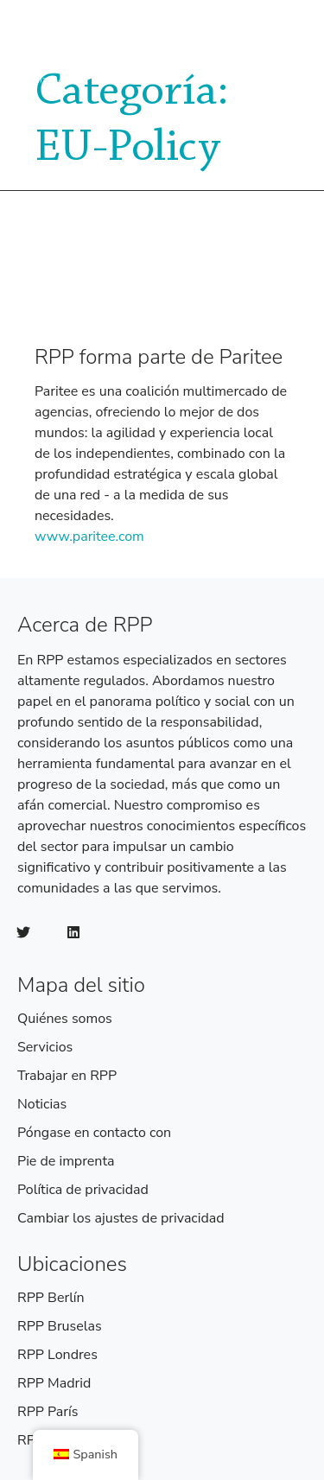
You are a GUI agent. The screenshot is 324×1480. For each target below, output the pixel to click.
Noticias (42, 1104)
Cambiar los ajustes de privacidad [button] (121, 1218)
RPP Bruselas (59, 1326)
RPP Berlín (51, 1297)
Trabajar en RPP (67, 1075)
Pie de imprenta (65, 1161)
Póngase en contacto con (94, 1132)
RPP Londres (57, 1354)
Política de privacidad (83, 1189)
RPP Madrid (54, 1383)
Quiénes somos (64, 1018)
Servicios (45, 1047)
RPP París (47, 1411)
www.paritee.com (89, 536)
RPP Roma (50, 1440)
